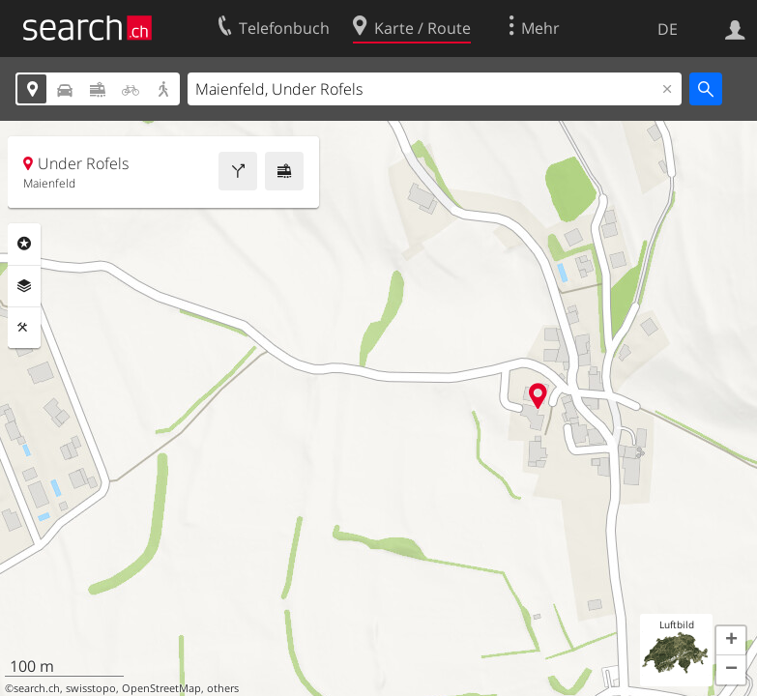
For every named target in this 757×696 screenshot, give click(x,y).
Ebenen (24, 286)
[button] (730, 640)
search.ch (37, 688)
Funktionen (24, 327)
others (223, 688)
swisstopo (91, 688)
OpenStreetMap (161, 688)
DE (667, 29)
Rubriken (24, 243)
